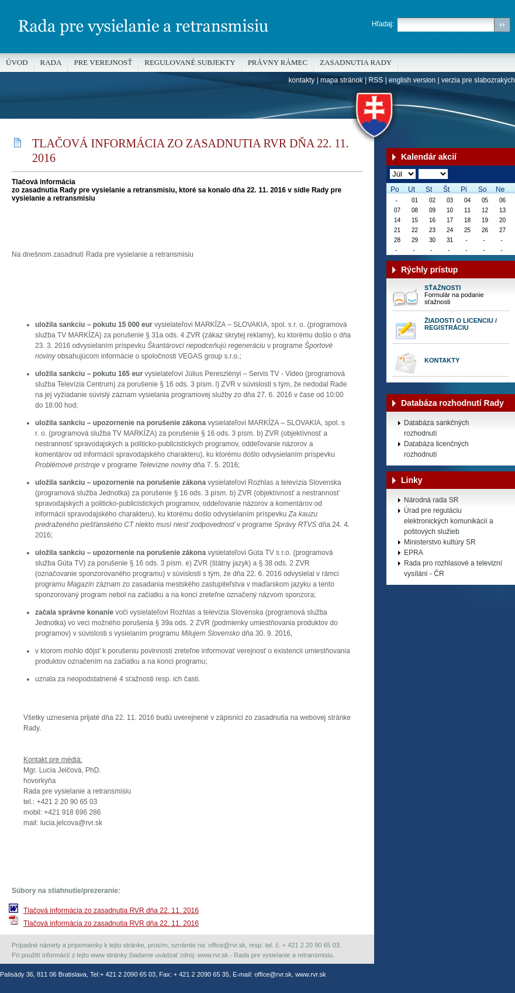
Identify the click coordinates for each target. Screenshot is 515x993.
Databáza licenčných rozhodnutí (436, 449)
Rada (51, 62)
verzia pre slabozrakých (478, 80)
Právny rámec (277, 62)
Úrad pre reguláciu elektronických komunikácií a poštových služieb (448, 521)
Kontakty (441, 360)
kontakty (302, 80)
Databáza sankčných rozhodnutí (436, 428)
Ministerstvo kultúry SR (440, 542)
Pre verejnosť (103, 62)
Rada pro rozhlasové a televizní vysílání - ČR (453, 568)
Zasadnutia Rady (356, 62)
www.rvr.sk (310, 974)
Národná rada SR (431, 500)
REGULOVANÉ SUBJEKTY (189, 62)
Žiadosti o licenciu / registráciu (460, 324)
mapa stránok (341, 80)
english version (412, 80)
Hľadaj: (383, 24)
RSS (376, 80)
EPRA (413, 553)
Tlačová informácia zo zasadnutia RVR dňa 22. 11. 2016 (111, 910)
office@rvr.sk (273, 974)
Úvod (17, 62)
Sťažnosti (442, 287)
